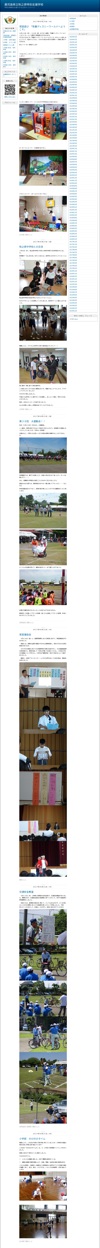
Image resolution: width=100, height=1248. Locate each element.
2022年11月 (73, 119)
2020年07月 (73, 162)
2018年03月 (73, 234)
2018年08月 (73, 220)
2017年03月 (73, 263)
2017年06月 (73, 255)
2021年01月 (73, 146)
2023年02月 (73, 111)
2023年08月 (73, 98)
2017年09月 (73, 250)
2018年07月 (73, 223)
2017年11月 (73, 244)
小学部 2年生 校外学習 (9, 61)
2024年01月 (73, 90)
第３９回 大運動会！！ (32, 421)
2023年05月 (73, 103)
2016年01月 (73, 276)
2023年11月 (73, 95)
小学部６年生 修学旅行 (9, 53)
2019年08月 (73, 188)
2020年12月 (73, 148)
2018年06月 (73, 226)
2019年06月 (73, 194)
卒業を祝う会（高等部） (9, 32)
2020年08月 (73, 159)
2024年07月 (73, 77)
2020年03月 (73, 170)
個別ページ (28, 235)
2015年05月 (73, 297)
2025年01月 (73, 69)
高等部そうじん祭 (8, 45)
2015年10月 (73, 284)
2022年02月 (73, 127)
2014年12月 (73, 311)
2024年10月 (73, 74)
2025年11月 (73, 45)
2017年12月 (73, 242)
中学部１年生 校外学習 (9, 57)
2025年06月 (73, 55)
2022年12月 (73, 117)
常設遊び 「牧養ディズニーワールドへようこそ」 (42, 28)
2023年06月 (73, 101)
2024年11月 (73, 71)
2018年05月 (73, 228)
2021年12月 (73, 130)
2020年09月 (73, 156)
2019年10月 (73, 183)
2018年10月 (73, 215)
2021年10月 (73, 133)
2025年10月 (73, 47)
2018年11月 (73, 212)
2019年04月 (73, 199)
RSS (72, 319)
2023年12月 (73, 93)
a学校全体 (22, 622)
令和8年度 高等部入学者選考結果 (9, 36)
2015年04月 (73, 300)
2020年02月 (73, 172)
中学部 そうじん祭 (9, 42)
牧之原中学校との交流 (31, 246)
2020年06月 (73, 164)
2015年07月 (73, 292)
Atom (76, 319)
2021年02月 (73, 143)
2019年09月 (73, 186)
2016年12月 (73, 271)
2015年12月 (73, 279)
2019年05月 (73, 196)
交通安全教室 (26, 891)
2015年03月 (73, 303)
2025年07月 (73, 53)
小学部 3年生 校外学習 (9, 48)
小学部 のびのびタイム (32, 1138)
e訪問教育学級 (74, 29)
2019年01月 (73, 207)
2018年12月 (73, 210)
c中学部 (21, 409)
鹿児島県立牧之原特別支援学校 (23, 4)
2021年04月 (73, 140)
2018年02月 (73, 236)
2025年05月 (73, 58)
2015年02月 (73, 305)
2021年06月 (73, 138)
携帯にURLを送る (9, 97)
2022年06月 (73, 125)
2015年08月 (73, 290)
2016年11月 (73, 274)
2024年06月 (73, 79)
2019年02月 (73, 204)
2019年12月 (73, 178)
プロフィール (10, 102)
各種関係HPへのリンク (9, 75)
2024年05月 (73, 82)
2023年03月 (73, 109)
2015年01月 (73, 308)
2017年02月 (73, 266)
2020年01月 (73, 175)
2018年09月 (73, 218)
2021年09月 (73, 135)
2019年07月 (73, 191)
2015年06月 (73, 295)
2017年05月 (73, 258)
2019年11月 (73, 180)
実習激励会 (25, 634)
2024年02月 (73, 87)
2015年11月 (73, 281)
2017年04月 (73, 260)
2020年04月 (73, 167)
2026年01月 (73, 39)
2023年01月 (73, 114)
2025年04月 (73, 61)
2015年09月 (73, 287)
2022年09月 (73, 122)
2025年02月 (73, 66)
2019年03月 (73, 202)
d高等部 (28, 1126)
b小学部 (21, 235)
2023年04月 (73, 106)
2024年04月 (73, 85)
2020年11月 (73, 151)
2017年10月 (73, 247)
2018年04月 (73, 231)
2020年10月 (73, 154)
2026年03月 (73, 37)
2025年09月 (73, 50)
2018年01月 (73, 239)
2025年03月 (73, 63)
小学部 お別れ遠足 (9, 40)
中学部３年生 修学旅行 (9, 66)
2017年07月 (73, 252)
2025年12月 (73, 42)
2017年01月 (73, 268)
